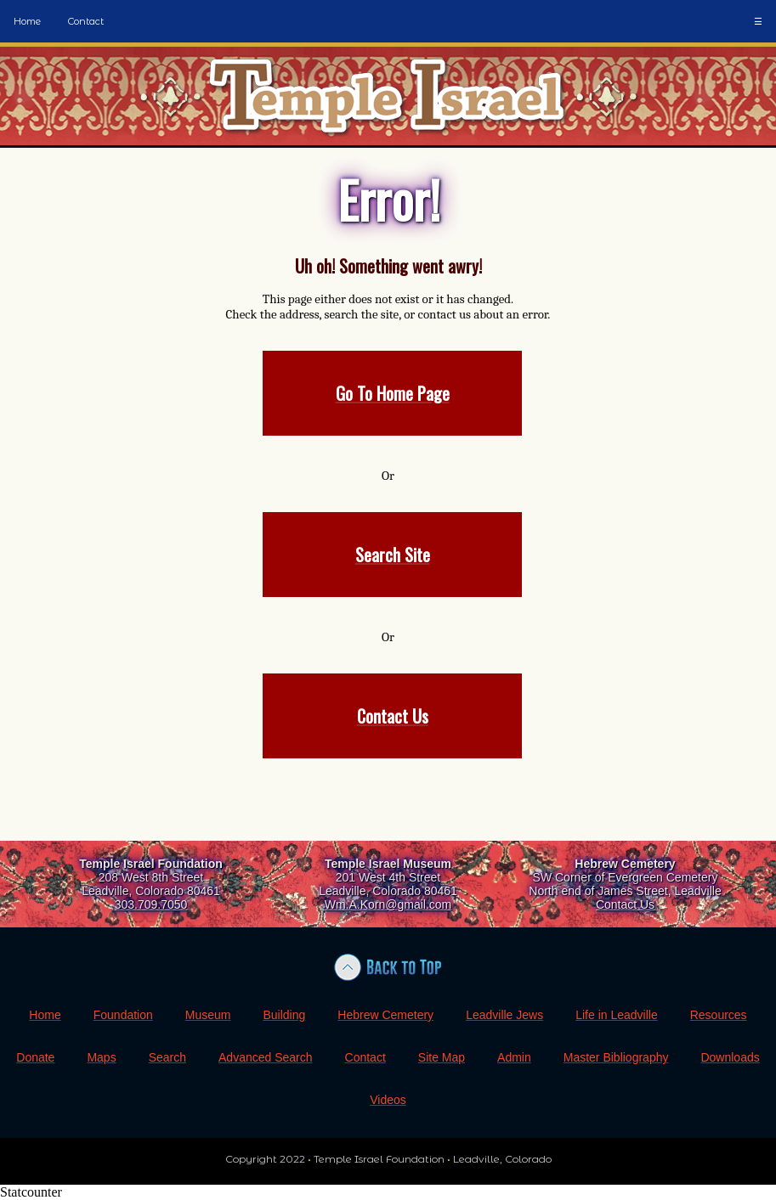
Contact (86, 21)
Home (27, 21)
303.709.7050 (151, 904)
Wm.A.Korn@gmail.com (388, 904)
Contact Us (625, 904)
